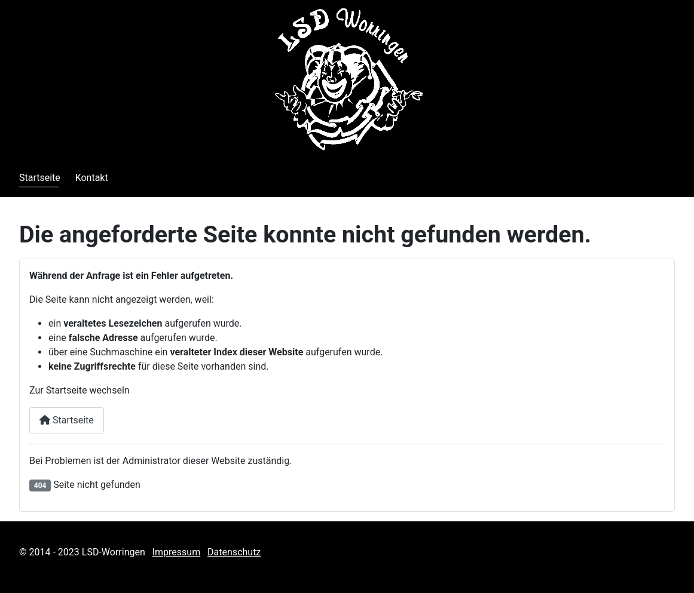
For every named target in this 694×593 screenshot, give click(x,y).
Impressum (176, 552)
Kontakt (91, 177)
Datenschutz (234, 552)
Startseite (39, 177)
